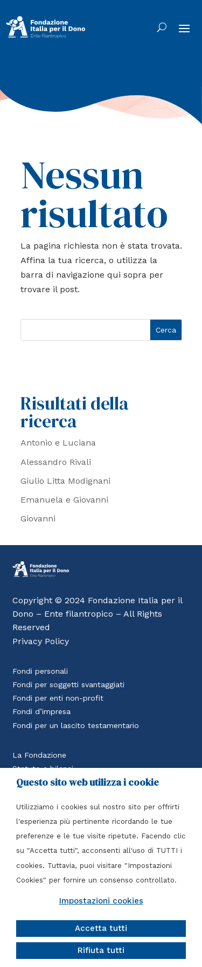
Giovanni (37, 518)
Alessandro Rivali (55, 462)
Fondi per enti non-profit (57, 698)
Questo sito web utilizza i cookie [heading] (87, 782)
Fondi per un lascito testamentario (75, 725)
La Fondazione (39, 755)
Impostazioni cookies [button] (101, 901)
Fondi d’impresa (41, 711)
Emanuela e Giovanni (64, 500)
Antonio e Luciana (58, 442)
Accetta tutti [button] (101, 928)
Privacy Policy (40, 641)
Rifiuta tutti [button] (101, 950)
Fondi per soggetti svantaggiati (68, 684)
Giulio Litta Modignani (65, 481)
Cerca (166, 330)
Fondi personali (40, 671)
